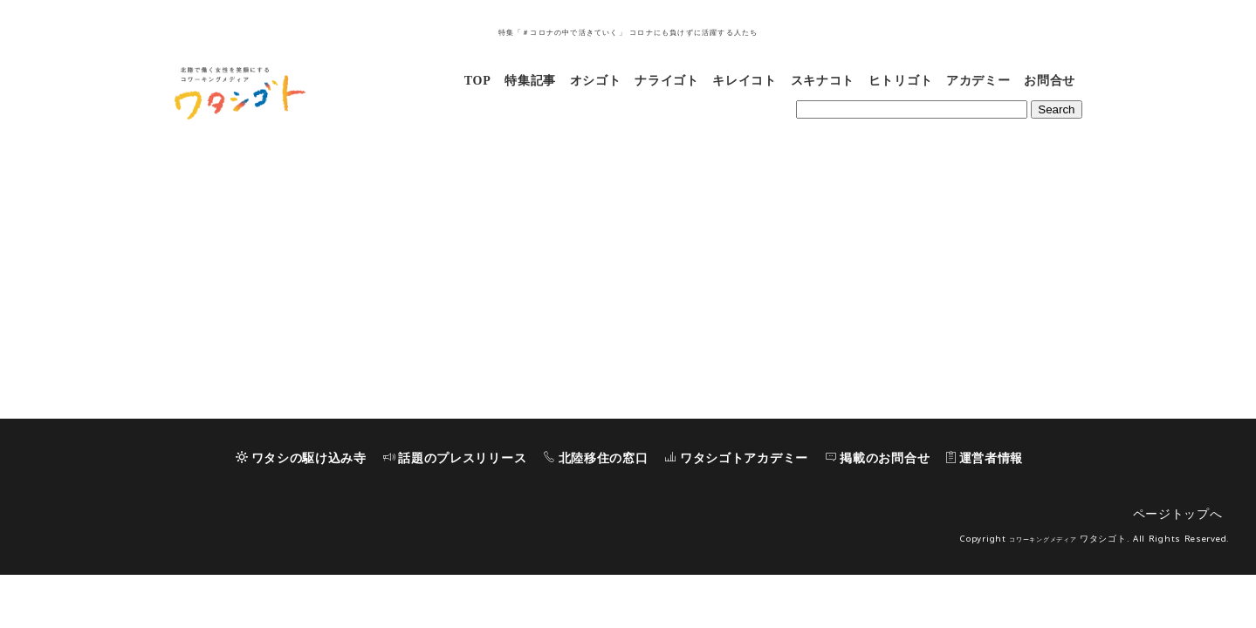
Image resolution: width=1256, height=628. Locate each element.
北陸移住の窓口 (596, 511)
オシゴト (595, 80)
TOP (477, 80)
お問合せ (1049, 80)
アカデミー (978, 80)
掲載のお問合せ (877, 511)
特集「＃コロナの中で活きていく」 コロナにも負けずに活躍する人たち (628, 33)
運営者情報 (984, 511)
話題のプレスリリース (455, 511)
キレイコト (744, 80)
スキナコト (823, 80)
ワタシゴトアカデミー (736, 511)
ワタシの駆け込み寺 (301, 511)
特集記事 (530, 80)
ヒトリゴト (900, 80)
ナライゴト (667, 80)
